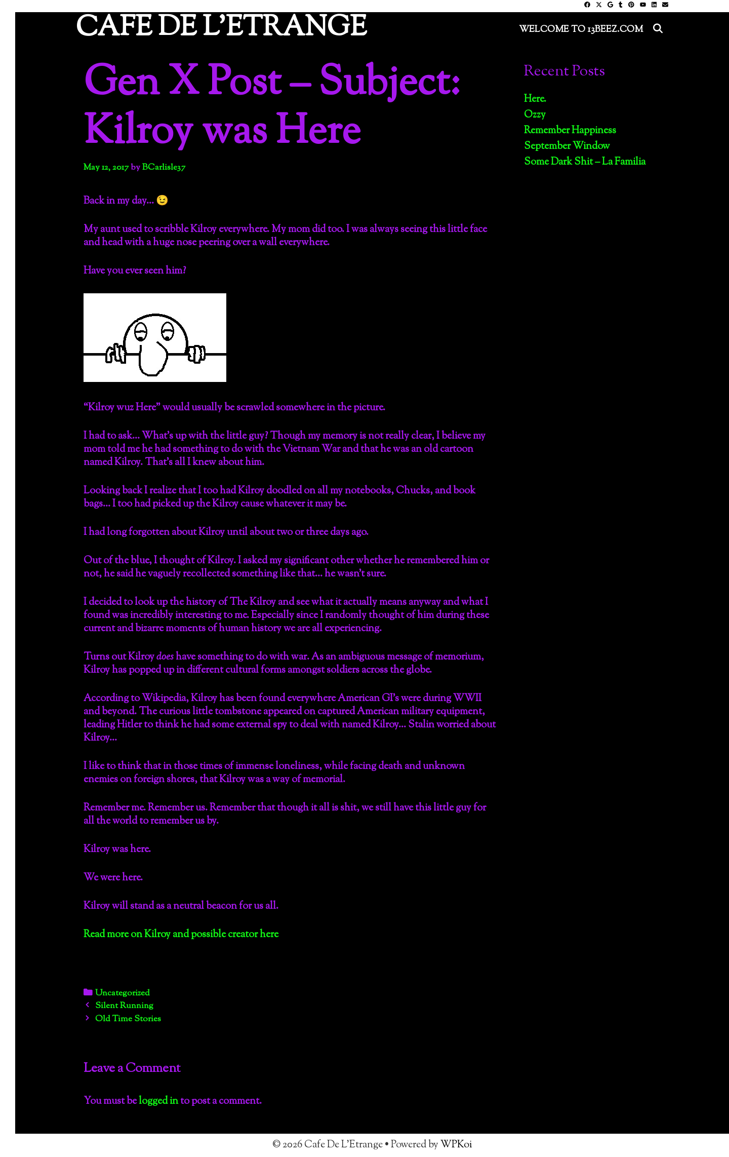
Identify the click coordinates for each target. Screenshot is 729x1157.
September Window (567, 146)
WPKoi (456, 1145)
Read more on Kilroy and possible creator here (181, 935)
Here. (535, 99)
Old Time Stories (128, 1019)
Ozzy (535, 115)
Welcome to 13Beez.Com (581, 29)
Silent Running (124, 1006)
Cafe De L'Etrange (221, 29)
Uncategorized (122, 993)
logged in (158, 1101)
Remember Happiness (570, 131)
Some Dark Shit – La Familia (584, 162)
